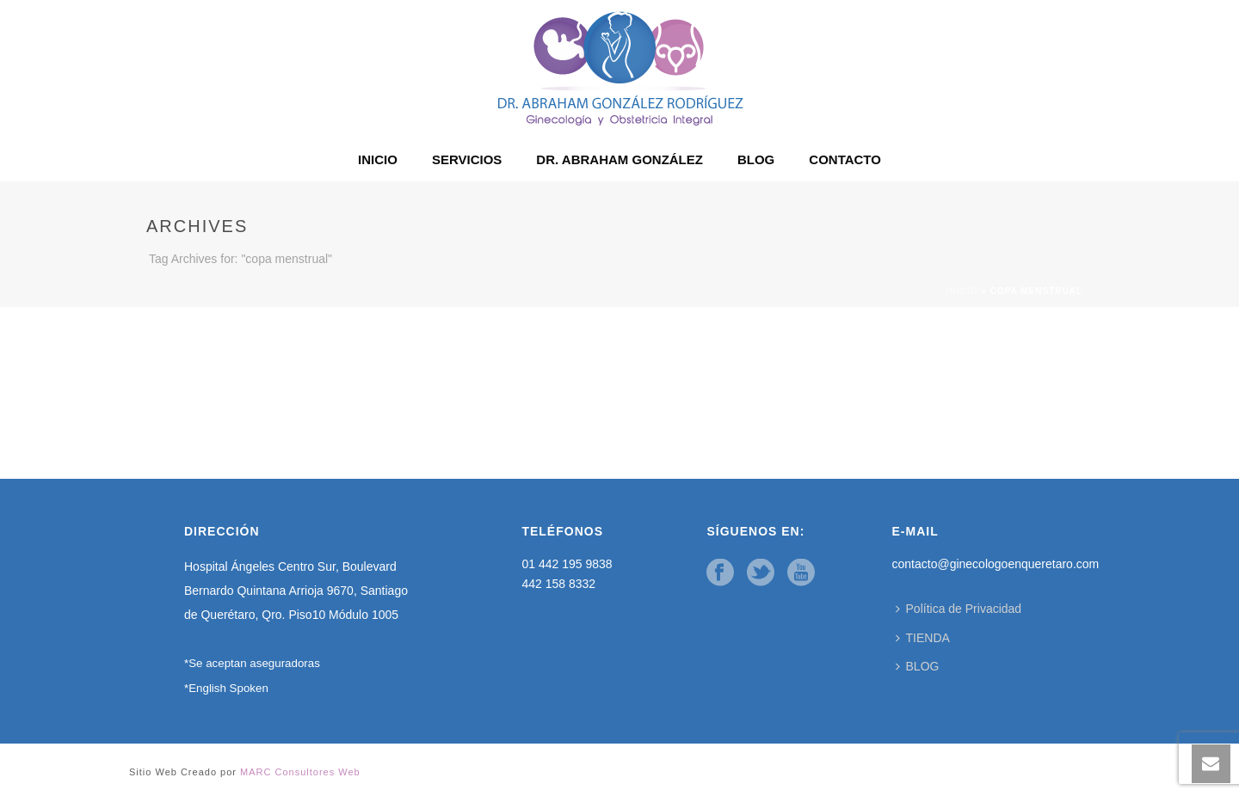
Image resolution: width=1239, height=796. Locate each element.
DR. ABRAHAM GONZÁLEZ (619, 159)
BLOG (755, 159)
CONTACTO (845, 159)
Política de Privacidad (959, 608)
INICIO (378, 159)
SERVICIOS (467, 159)
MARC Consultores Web (300, 772)
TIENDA (923, 638)
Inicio (962, 291)
